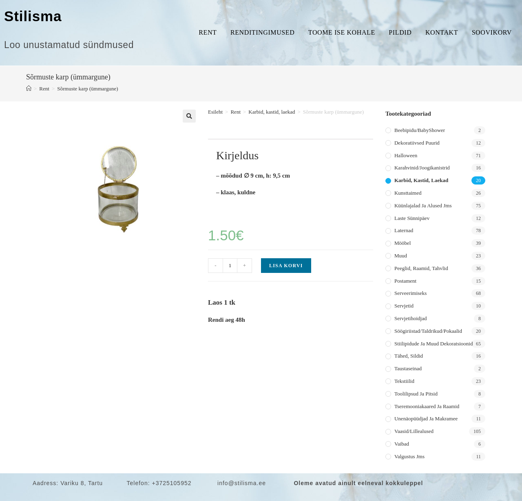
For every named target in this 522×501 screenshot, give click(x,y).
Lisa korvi (286, 265)
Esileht (215, 112)
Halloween (405, 155)
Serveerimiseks (410, 293)
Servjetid (404, 306)
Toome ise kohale (341, 32)
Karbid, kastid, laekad (271, 112)
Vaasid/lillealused (414, 431)
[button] (189, 116)
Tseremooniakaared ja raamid (426, 406)
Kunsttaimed (407, 193)
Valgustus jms (409, 456)
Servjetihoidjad (410, 318)
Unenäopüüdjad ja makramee (426, 418)
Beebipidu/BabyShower (419, 130)
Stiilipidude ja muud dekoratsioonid (433, 344)
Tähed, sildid (408, 356)
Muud (400, 256)
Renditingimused (262, 32)
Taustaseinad (408, 368)
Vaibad (401, 444)
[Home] (28, 89)
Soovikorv (492, 32)
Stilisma (33, 16)
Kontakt (441, 32)
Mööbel (402, 243)
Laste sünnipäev (411, 218)
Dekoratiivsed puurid (417, 143)
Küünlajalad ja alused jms (422, 205)
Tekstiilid (404, 381)
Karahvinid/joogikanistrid (422, 168)
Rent (208, 32)
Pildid (400, 32)
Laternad (403, 230)
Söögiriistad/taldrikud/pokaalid (428, 331)
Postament (405, 281)
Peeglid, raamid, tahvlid (421, 268)
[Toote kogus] (230, 265)
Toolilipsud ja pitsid (416, 394)
